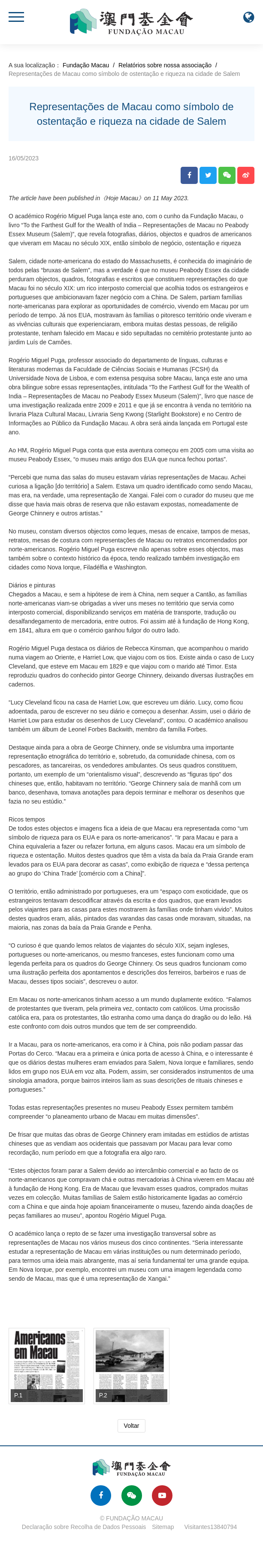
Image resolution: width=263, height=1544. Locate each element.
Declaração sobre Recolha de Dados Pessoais (84, 1526)
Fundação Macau (86, 65)
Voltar (131, 1425)
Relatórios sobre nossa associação (165, 65)
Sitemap (163, 1526)
